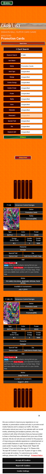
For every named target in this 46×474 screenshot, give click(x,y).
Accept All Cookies (23, 460)
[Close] (39, 415)
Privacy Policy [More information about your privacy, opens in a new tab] (37, 455)
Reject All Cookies (23, 466)
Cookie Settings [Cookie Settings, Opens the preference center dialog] (23, 471)
